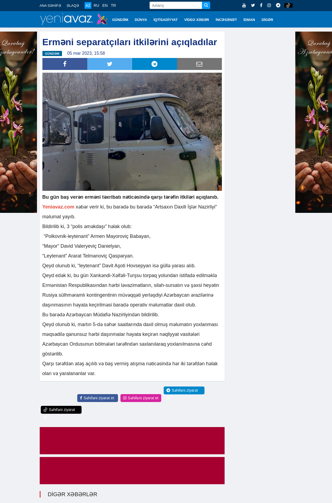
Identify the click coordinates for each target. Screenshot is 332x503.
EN (104, 5)
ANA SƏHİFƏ (50, 6)
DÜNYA (141, 20)
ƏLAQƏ (73, 6)
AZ (88, 5)
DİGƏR (267, 20)
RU (96, 5)
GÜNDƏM (120, 20)
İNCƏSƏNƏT (226, 20)
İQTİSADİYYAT (166, 20)
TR (113, 5)
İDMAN (249, 20)
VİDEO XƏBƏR (196, 20)
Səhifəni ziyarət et (97, 398)
